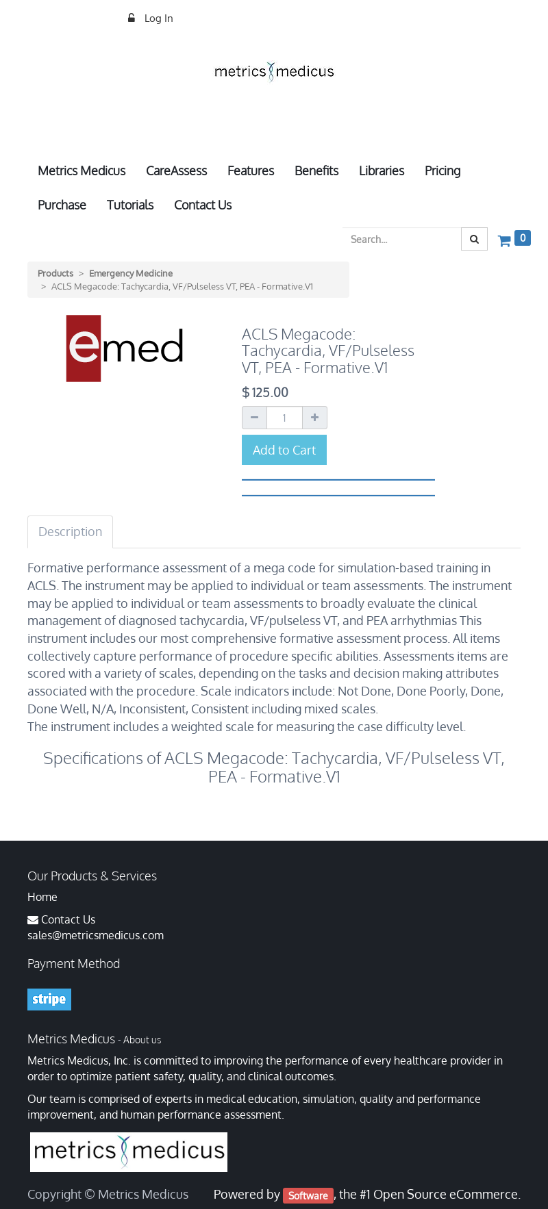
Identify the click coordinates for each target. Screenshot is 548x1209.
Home (42, 897)
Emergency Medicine (131, 273)
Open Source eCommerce (445, 1193)
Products (55, 273)
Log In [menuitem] (157, 18)
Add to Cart (284, 449)
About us (142, 1039)
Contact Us (68, 919)
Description (70, 531)
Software (308, 1195)
